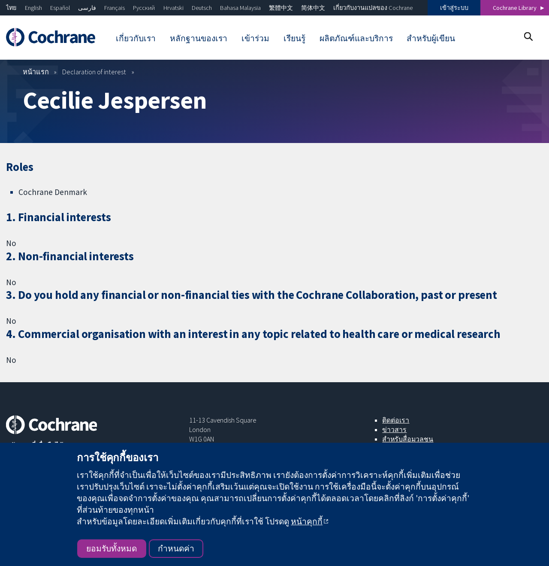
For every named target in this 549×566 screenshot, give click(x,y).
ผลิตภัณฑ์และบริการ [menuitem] (356, 38)
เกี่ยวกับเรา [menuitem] (136, 38)
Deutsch (202, 8)
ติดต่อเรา (395, 420)
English (33, 8)
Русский (144, 8)
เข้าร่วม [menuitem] (255, 38)
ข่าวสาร (394, 429)
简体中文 (313, 8)
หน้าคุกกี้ (307, 521)
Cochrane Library (515, 8)
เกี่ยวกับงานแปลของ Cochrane (373, 8)
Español (60, 8)
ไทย (11, 8)
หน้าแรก (36, 71)
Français (114, 8)
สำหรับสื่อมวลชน (407, 439)
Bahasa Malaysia (240, 8)
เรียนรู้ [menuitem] (294, 38)
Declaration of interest (94, 71)
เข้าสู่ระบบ (454, 8)
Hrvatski (173, 8)
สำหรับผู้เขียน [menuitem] (431, 38)
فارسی (87, 8)
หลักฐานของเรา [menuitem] (198, 38)
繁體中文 (281, 8)
